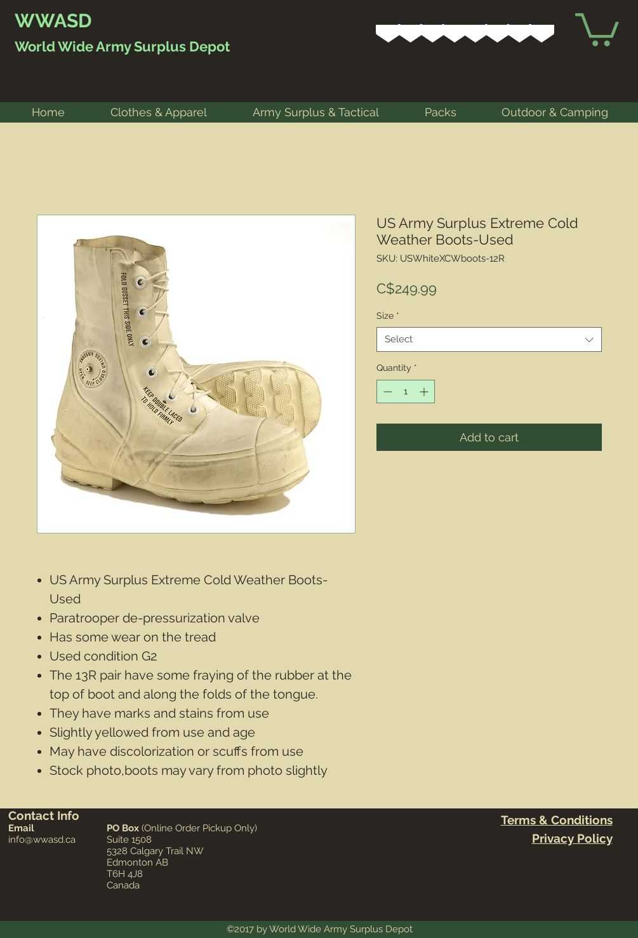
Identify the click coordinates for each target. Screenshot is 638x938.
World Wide (54, 46)
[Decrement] (386, 391)
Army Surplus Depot (161, 46)
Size (387, 316)
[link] (597, 28)
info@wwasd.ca (42, 839)
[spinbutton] (405, 391)
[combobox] (489, 339)
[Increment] (425, 391)
